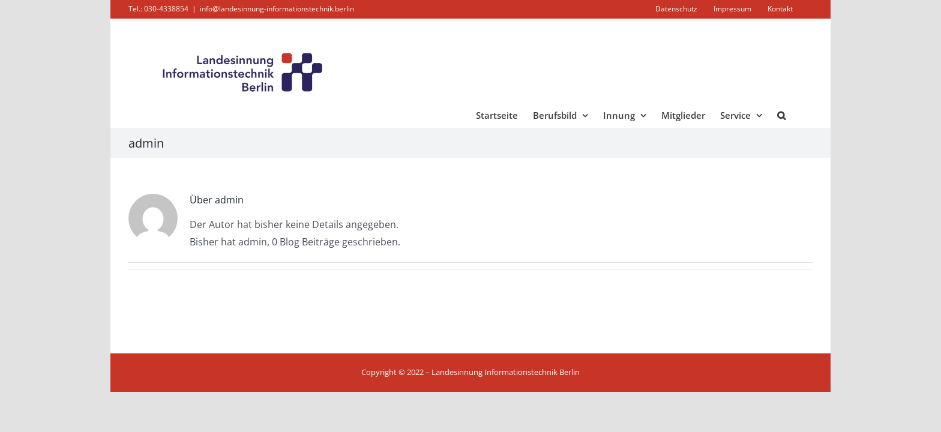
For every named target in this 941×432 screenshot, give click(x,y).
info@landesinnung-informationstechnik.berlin (277, 9)
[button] (796, 115)
